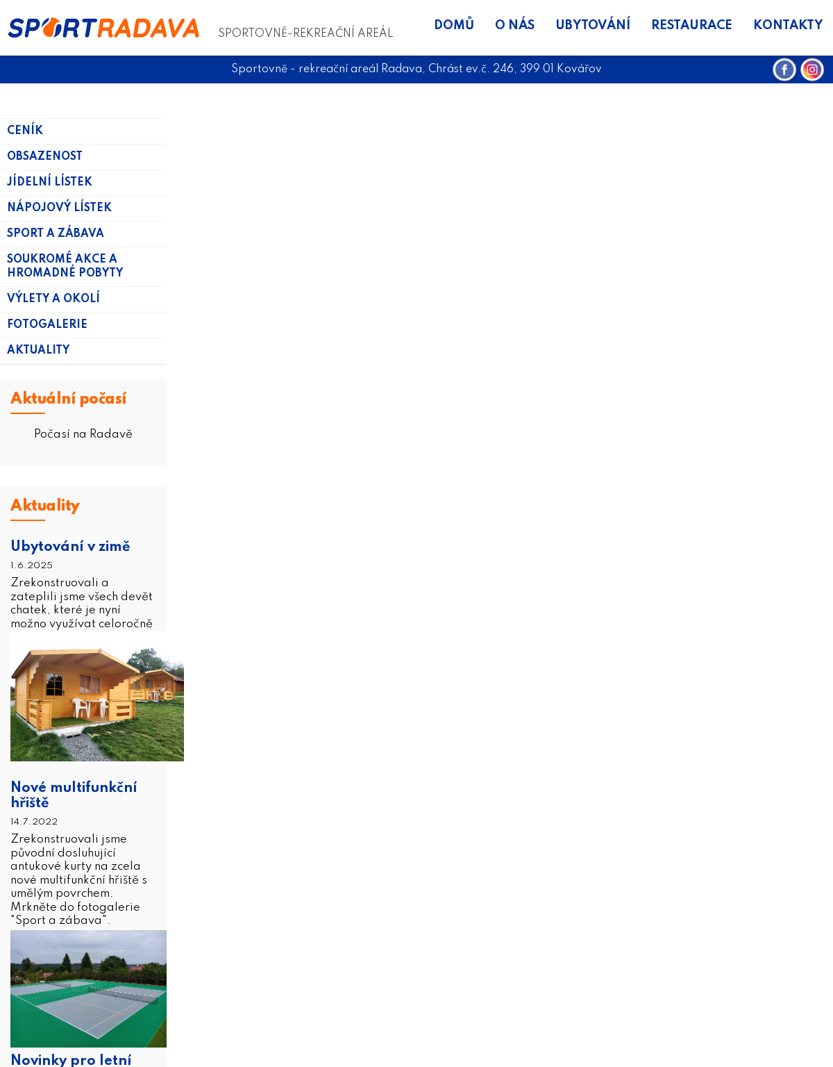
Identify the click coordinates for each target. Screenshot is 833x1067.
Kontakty (788, 25)
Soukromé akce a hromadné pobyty (65, 266)
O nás (515, 25)
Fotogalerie (47, 325)
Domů (454, 25)
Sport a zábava (55, 234)
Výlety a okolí (53, 299)
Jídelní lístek (49, 182)
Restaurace (691, 25)
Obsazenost (45, 157)
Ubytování (592, 25)
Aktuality (38, 350)
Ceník (25, 131)
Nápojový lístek (59, 208)
